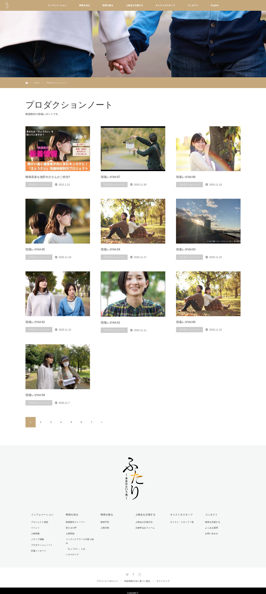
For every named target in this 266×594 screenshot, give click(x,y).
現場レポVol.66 (185, 176)
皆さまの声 (71, 527)
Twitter (127, 569)
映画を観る (108, 5)
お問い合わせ (211, 533)
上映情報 (35, 533)
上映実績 (70, 533)
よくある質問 (211, 527)
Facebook (133, 569)
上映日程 (104, 527)
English (214, 5)
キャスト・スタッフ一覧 (182, 522)
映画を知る (84, 5)
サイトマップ (162, 577)
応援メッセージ (38, 550)
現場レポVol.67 (110, 176)
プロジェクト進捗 (39, 522)
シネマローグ (72, 550)
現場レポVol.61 (110, 322)
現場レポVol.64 (110, 249)
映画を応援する (212, 522)
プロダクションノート (39, 184)
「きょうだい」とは (75, 544)
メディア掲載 (37, 539)
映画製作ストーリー (75, 522)
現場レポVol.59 (35, 395)
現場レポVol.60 (185, 322)
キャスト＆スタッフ (165, 5)
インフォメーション (57, 5)
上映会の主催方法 (143, 522)
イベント (35, 527)
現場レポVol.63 (185, 249)
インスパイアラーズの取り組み (81, 539)
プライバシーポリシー (107, 577)
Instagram (139, 569)
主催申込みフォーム (145, 527)
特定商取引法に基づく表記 (137, 577)
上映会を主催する (134, 5)
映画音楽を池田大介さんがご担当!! (47, 176)
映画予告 (104, 522)
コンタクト (192, 5)
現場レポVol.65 (35, 249)
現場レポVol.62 (35, 322)
